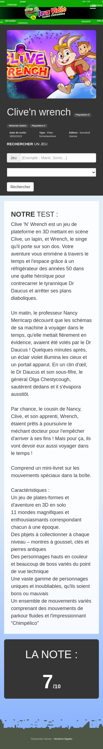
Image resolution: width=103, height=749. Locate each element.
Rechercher (20, 187)
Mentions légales (63, 739)
